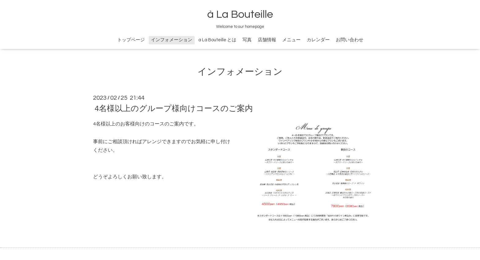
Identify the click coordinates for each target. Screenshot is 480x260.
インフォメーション (171, 40)
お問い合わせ (349, 40)
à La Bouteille (240, 14)
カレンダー (318, 40)
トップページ (131, 40)
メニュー (291, 40)
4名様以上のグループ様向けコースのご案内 (174, 109)
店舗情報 (267, 40)
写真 (247, 40)
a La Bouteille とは (217, 40)
